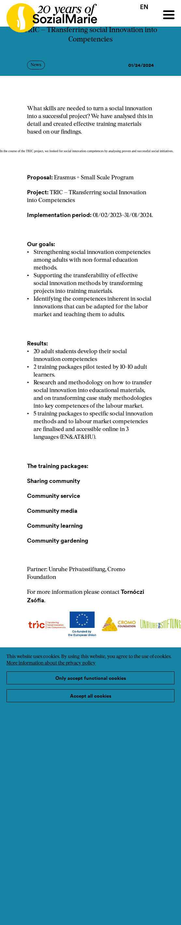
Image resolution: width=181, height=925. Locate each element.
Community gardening (57, 540)
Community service (53, 495)
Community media (52, 510)
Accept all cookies (90, 696)
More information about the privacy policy (51, 663)
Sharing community (53, 481)
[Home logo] (48, 15)
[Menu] (168, 14)
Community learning (55, 525)
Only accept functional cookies (90, 678)
